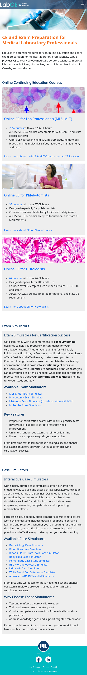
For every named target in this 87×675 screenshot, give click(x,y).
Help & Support (35, 667)
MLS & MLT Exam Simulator (26, 393)
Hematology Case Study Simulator (30, 560)
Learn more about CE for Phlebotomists (28, 230)
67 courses (15, 278)
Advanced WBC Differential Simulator (31, 576)
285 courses (16, 128)
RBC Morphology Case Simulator (29, 564)
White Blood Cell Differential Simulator (32, 572)
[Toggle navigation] (82, 4)
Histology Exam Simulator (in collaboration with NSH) (41, 401)
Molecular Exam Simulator (25, 405)
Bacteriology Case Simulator (26, 545)
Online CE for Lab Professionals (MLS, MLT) (38, 119)
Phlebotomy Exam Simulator (26, 397)
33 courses (15, 204)
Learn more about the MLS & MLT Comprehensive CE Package (41, 156)
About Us (54, 667)
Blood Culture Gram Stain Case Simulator (34, 553)
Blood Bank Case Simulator (25, 549)
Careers (46, 667)
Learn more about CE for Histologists (26, 306)
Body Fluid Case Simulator (25, 557)
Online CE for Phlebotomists (26, 195)
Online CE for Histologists (24, 269)
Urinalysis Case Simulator (24, 568)
